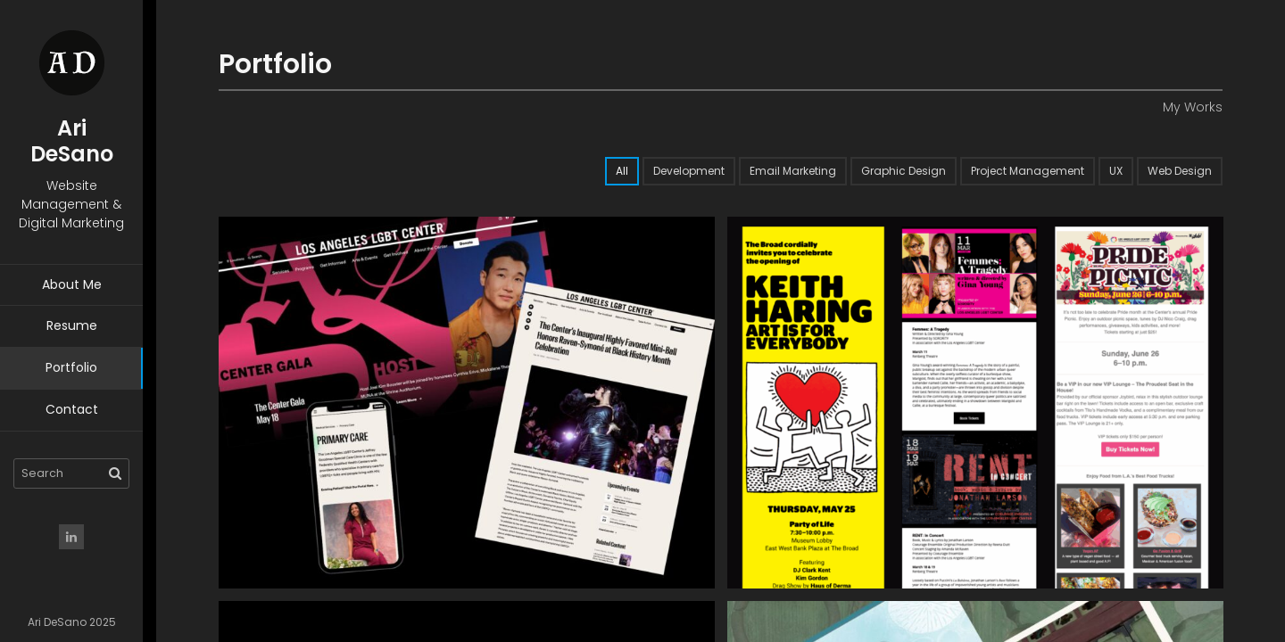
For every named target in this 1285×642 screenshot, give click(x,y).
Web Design (1180, 170)
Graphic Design (903, 170)
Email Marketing (793, 170)
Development (689, 170)
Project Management (1027, 170)
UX (1116, 170)
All (622, 170)
